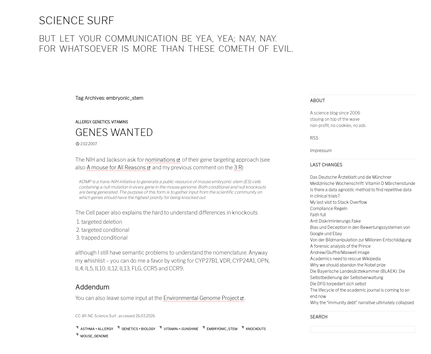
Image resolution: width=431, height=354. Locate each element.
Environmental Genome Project (201, 298)
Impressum (321, 150)
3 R (238, 167)
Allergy (83, 122)
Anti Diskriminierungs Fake (335, 220)
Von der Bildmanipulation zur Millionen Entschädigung (360, 239)
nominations (160, 160)
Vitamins (119, 122)
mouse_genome (94, 336)
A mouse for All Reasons (116, 167)
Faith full (318, 214)
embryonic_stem (222, 329)
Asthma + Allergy (96, 329)
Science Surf (76, 20)
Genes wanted (114, 132)
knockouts (256, 329)
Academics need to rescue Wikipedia (345, 258)
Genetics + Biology (138, 329)
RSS (314, 137)
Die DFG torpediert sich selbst (338, 283)
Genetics (101, 122)
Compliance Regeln (328, 208)
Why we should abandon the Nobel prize (348, 264)
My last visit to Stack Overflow (338, 202)
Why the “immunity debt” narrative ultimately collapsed (362, 302)
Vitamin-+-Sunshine (181, 329)
